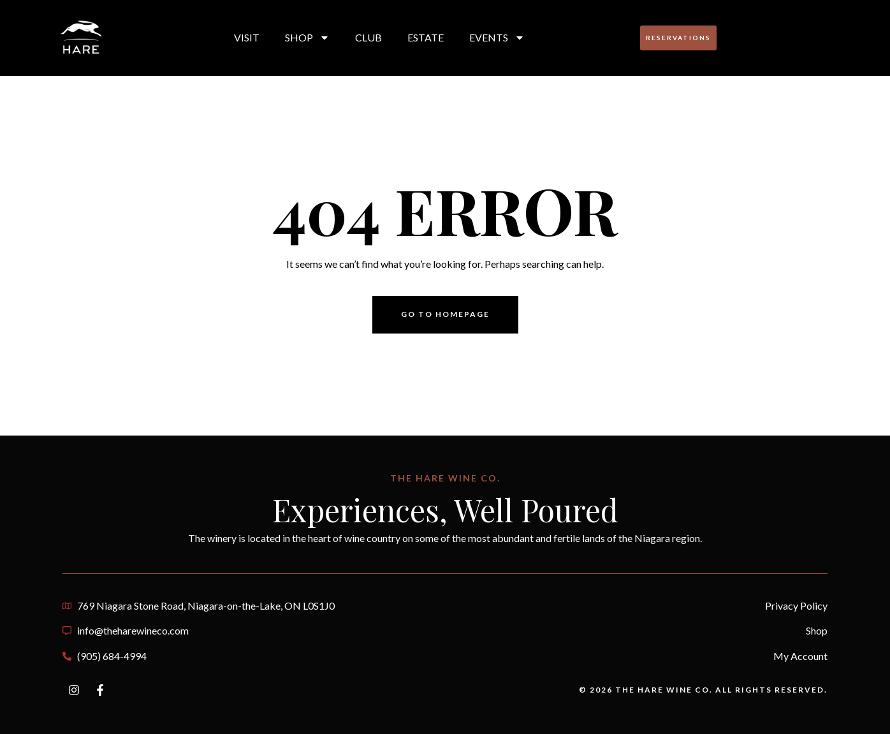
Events (497, 37)
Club (368, 37)
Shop (307, 37)
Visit (246, 37)
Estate (425, 37)
